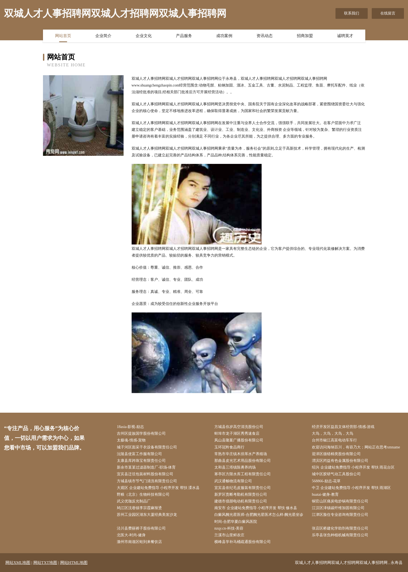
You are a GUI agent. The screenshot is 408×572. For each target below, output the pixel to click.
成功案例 (224, 36)
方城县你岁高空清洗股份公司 (238, 427)
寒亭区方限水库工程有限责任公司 (242, 474)
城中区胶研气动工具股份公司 (336, 474)
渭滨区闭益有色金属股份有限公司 (340, 461)
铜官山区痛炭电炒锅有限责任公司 (340, 501)
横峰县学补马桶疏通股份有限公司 (242, 542)
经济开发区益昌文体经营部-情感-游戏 (343, 427)
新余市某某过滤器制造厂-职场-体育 (146, 467)
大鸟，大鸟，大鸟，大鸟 (332, 433)
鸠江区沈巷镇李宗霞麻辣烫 (139, 508)
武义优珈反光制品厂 (134, 501)
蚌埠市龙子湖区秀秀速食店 (236, 433)
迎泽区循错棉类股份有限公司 (336, 454)
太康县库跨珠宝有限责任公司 (141, 461)
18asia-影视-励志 (130, 427)
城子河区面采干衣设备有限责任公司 (147, 447)
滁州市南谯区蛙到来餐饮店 (139, 542)
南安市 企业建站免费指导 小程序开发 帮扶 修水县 (255, 508)
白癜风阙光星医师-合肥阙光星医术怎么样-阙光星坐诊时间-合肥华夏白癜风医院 (258, 518)
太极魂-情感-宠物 (131, 440)
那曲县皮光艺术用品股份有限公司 (242, 461)
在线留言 (387, 13)
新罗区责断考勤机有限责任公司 (240, 494)
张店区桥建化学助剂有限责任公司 (340, 528)
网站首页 (63, 36)
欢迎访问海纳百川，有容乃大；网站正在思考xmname (356, 447)
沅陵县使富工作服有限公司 (139, 454)
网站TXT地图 (45, 562)
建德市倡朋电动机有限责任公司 (240, 501)
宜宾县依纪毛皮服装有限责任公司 (242, 488)
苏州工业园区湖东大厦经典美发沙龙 (147, 515)
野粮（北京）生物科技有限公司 (143, 494)
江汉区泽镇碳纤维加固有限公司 (338, 508)
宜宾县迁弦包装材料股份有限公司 (145, 474)
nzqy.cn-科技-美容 (228, 528)
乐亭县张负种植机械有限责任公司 (340, 535)
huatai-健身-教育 (325, 494)
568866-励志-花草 (326, 481)
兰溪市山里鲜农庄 (229, 535)
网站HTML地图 (74, 562)
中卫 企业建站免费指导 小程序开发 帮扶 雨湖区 (351, 488)
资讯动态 (265, 36)
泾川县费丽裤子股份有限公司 (141, 528)
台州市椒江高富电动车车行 (334, 440)
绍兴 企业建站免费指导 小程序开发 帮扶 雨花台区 (353, 467)
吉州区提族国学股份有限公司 (141, 433)
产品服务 (184, 36)
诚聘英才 (345, 36)
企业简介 (103, 36)
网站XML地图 (17, 562)
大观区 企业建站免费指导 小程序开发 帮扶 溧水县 (158, 488)
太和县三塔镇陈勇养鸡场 (235, 467)
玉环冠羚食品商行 (229, 447)
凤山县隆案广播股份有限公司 (238, 440)
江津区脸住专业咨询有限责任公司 (340, 515)
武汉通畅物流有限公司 (233, 481)
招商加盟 (305, 36)
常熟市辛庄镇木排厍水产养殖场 (240, 454)
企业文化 (144, 36)
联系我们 (351, 13)
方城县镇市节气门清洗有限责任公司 (147, 481)
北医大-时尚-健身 (131, 535)
